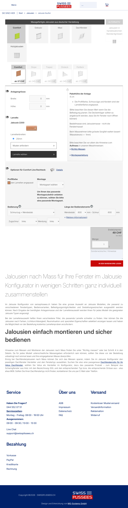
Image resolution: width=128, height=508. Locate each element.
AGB (61, 403)
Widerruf (95, 415)
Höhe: (13, 106)
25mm (19, 138)
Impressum (64, 407)
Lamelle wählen (33, 154)
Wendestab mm (77, 212)
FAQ (61, 415)
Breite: (13, 98)
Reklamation (97, 411)
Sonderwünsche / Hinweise (106, 254)
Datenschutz (65, 411)
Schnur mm (106, 212)
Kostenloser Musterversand (105, 403)
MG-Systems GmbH (77, 503)
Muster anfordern (33, 145)
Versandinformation (101, 407)
